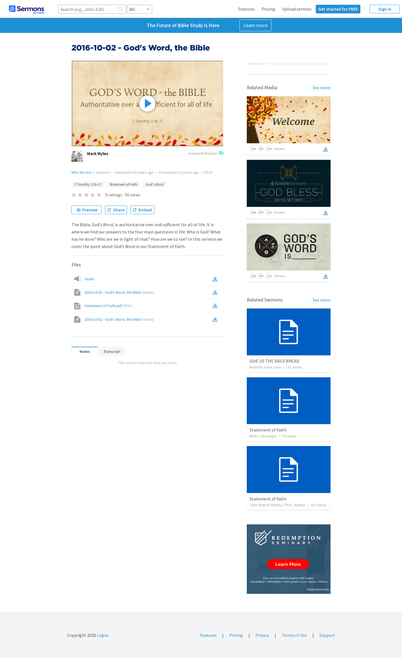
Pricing (268, 9)
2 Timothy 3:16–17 (87, 184)
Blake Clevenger (263, 435)
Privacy (262, 635)
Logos (102, 635)
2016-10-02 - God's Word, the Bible (119, 292)
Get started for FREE (338, 9)
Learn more (255, 25)
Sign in (384, 9)
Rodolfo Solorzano (265, 367)
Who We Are (81, 172)
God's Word (154, 184)
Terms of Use (294, 635)
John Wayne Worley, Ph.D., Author (277, 504)
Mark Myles (97, 153)
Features (246, 9)
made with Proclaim (205, 153)
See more (322, 87)
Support (327, 635)
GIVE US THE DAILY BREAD (274, 361)
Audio (89, 278)
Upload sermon (296, 9)
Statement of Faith (123, 184)
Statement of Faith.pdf (108, 305)
